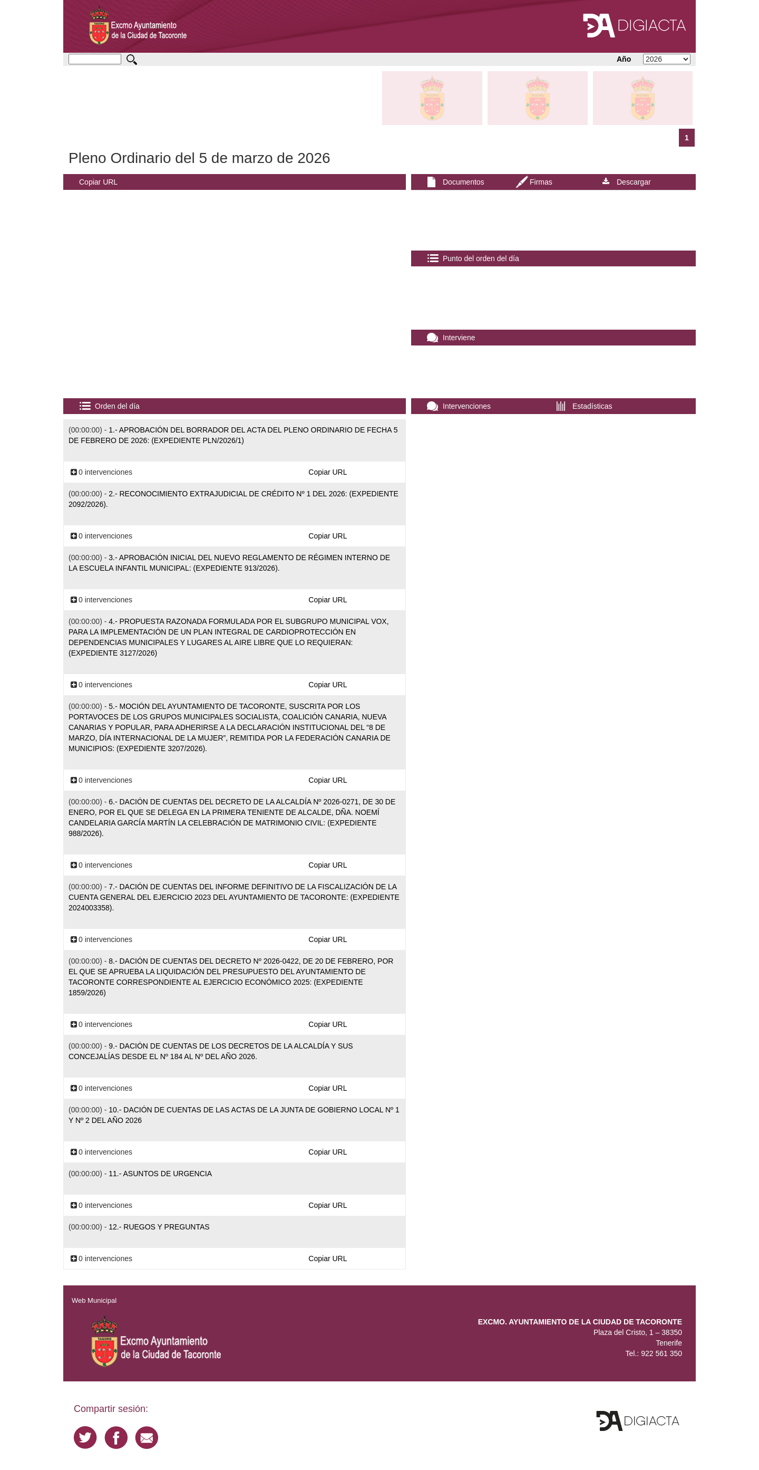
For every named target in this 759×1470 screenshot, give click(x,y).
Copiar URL (98, 182)
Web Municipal (94, 1300)
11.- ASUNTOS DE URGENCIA (160, 1173)
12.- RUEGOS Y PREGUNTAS (159, 1227)
